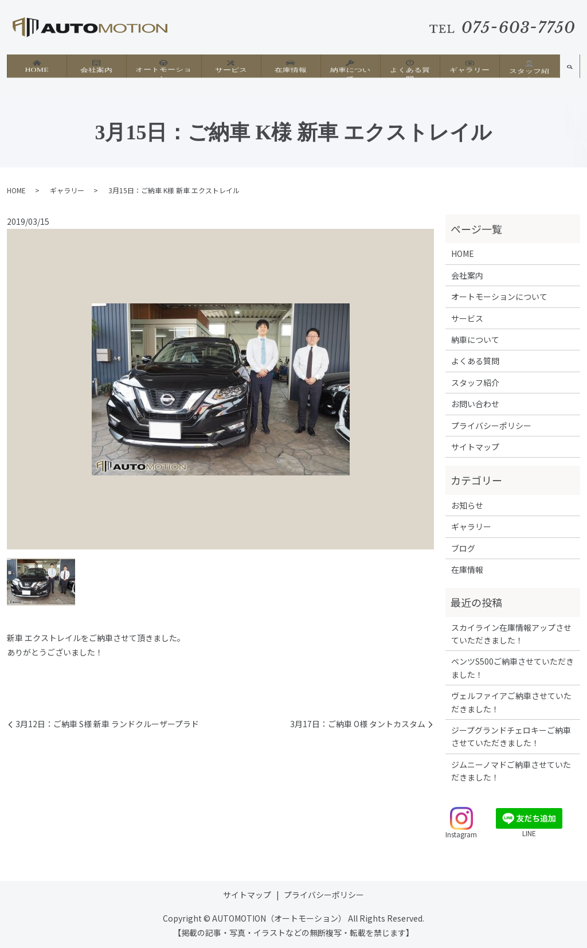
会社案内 (96, 69)
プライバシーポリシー (491, 425)
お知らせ (467, 505)
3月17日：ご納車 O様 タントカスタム (357, 724)
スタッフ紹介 (529, 70)
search (569, 73)
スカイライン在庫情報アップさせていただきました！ (511, 634)
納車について (350, 69)
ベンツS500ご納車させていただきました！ (512, 668)
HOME (36, 69)
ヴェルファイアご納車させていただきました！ (511, 702)
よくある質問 (410, 69)
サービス (231, 69)
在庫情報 (291, 69)
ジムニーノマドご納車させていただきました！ (511, 771)
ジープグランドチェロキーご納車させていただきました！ (511, 736)
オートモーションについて (163, 74)
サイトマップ (475, 446)
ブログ (463, 548)
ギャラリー (469, 69)
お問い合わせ (475, 403)
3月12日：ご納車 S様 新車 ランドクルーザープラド (107, 724)
